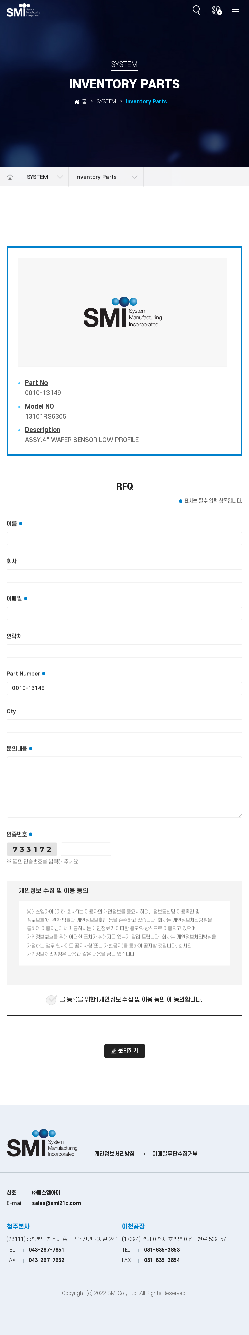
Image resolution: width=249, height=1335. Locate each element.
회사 (12, 567)
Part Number (23, 680)
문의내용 (17, 755)
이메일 (14, 605)
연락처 (14, 642)
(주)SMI (23, 10)
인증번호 (17, 840)
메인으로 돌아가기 (10, 185)
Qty (11, 717)
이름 (12, 530)
